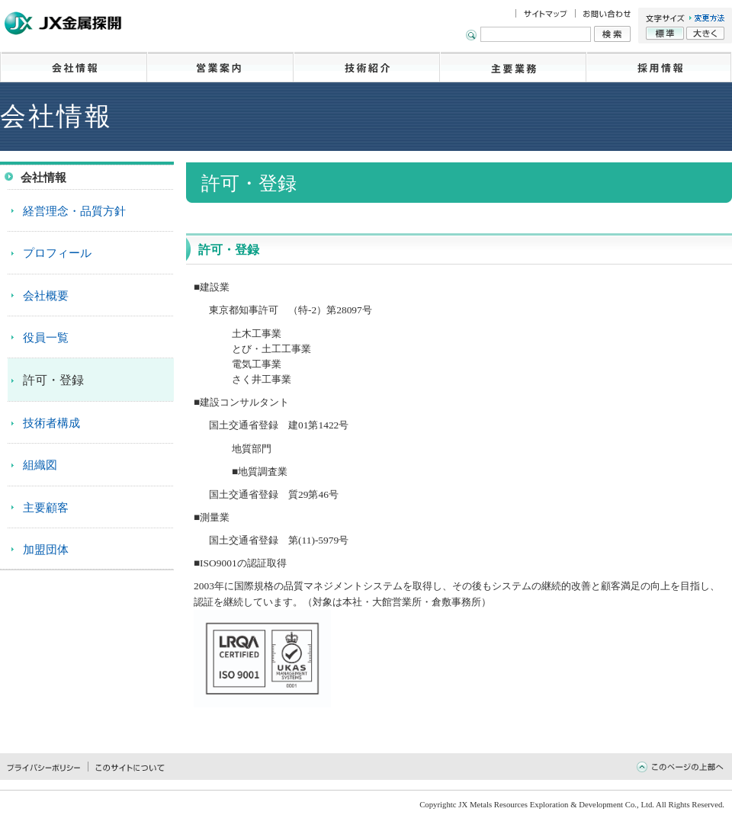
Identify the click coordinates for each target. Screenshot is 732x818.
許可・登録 (53, 380)
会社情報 (73, 67)
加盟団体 (46, 550)
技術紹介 (366, 67)
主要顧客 (46, 508)
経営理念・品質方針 (74, 211)
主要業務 (512, 67)
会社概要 (46, 296)
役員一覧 (46, 338)
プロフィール (57, 253)
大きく (705, 33)
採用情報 (659, 67)
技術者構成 (51, 423)
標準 (665, 33)
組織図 (40, 465)
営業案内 (219, 67)
